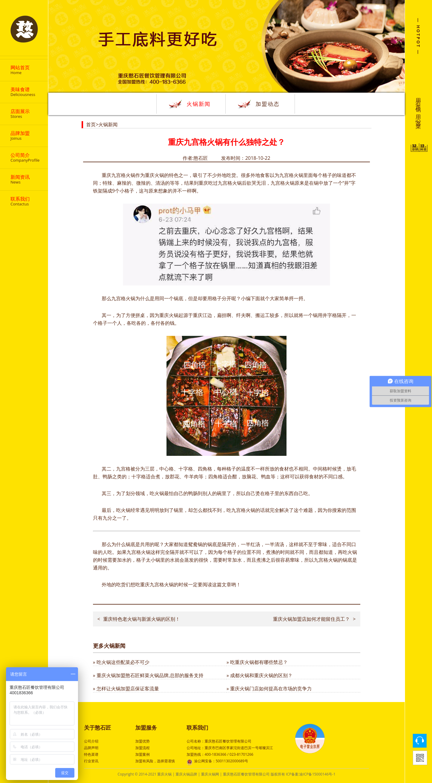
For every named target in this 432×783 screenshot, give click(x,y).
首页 (91, 124)
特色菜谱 (91, 754)
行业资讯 (91, 761)
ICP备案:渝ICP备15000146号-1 (310, 774)
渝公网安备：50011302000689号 (217, 761)
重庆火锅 (164, 774)
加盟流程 (142, 747)
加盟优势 (142, 741)
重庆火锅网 (210, 774)
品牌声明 (91, 747)
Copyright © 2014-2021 (137, 774)
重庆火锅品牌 (186, 774)
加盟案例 (142, 754)
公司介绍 (91, 741)
